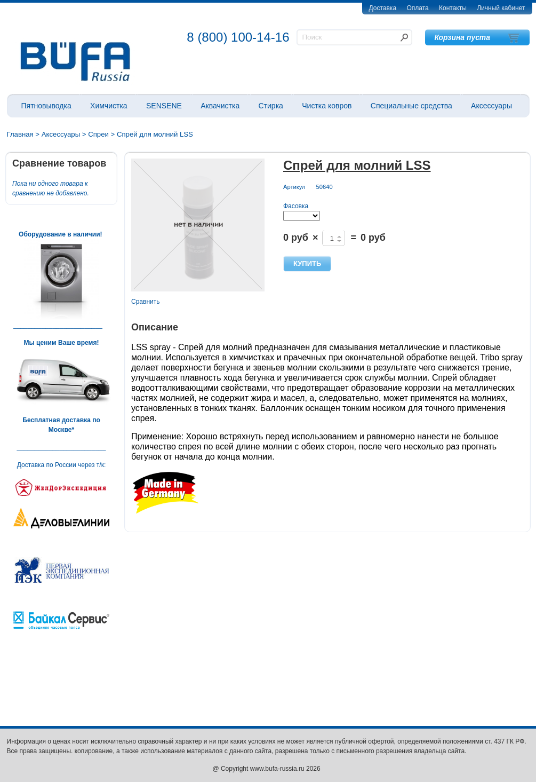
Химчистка (108, 105)
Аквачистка (220, 105)
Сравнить (145, 301)
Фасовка (295, 206)
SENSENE (164, 105)
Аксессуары (491, 105)
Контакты (453, 8)
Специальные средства (411, 105)
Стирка (271, 105)
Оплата (417, 8)
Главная (20, 134)
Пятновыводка (46, 105)
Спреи (98, 134)
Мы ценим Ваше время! (61, 342)
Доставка (383, 8)
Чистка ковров (326, 105)
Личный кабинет (501, 8)
